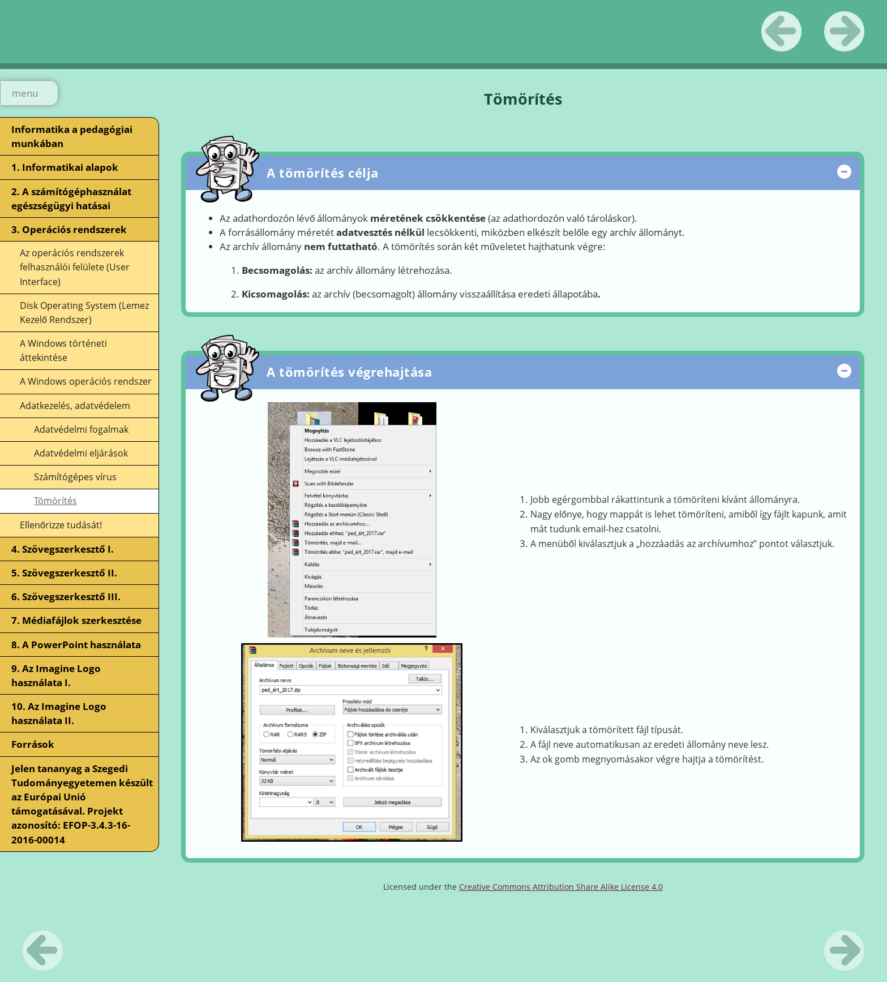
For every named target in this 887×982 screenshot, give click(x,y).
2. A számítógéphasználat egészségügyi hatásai (71, 198)
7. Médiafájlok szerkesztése (76, 620)
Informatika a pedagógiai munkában (71, 136)
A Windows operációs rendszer (86, 381)
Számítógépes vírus (75, 477)
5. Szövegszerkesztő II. (64, 572)
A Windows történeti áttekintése (63, 350)
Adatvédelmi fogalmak (81, 429)
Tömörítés (55, 500)
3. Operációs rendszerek (69, 229)
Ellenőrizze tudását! (61, 525)
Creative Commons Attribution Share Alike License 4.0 (561, 886)
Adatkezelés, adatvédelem (75, 405)
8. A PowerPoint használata (76, 644)
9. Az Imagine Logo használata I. (56, 675)
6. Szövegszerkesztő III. (66, 596)
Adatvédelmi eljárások (81, 453)
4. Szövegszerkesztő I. (62, 548)
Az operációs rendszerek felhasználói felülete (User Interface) (75, 267)
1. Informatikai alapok (64, 167)
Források (32, 744)
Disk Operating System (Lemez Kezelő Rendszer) (84, 312)
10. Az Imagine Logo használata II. (58, 713)
